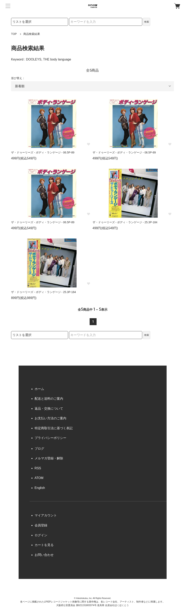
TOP (14, 33)
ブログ (39, 448)
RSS (38, 468)
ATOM (39, 478)
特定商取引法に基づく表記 (54, 428)
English (40, 487)
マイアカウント (46, 515)
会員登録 (41, 525)
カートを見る (44, 545)
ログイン (41, 535)
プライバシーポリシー (50, 438)
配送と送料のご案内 (49, 398)
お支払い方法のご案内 (50, 418)
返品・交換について (49, 408)
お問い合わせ (44, 555)
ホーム (39, 389)
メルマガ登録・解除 (49, 458)
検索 (146, 21)
